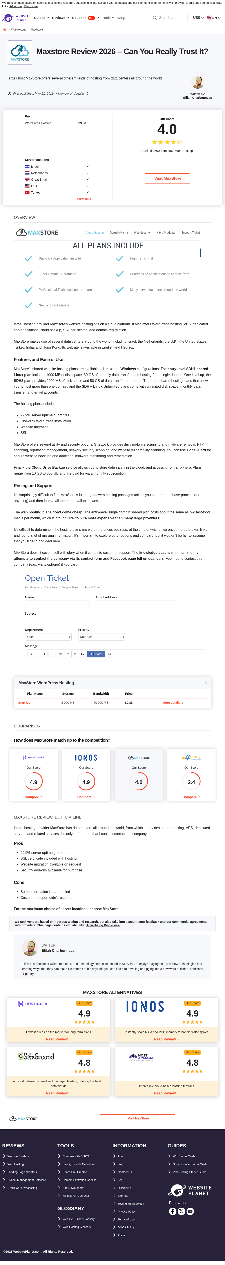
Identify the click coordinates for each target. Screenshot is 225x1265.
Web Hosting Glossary (81, 1231)
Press (122, 1240)
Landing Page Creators (26, 1176)
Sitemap (124, 1200)
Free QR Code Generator (83, 1168)
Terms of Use (129, 1224)
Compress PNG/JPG (79, 1160)
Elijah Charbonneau (197, 97)
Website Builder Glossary (84, 1223)
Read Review (57, 1043)
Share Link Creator (78, 1176)
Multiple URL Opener (80, 1200)
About (123, 1160)
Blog (122, 1168)
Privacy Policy (130, 1216)
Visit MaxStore (167, 178)
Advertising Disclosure (23, 6)
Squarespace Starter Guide (195, 1168)
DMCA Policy (129, 1232)
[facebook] (172, 1216)
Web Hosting (18, 1168)
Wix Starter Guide (187, 1160)
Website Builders (21, 1160)
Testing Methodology (135, 1208)
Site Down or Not (77, 1192)
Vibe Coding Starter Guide (195, 1176)
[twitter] (181, 1216)
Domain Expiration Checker (86, 1184)
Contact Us (127, 1176)
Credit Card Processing (27, 1200)
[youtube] (190, 1216)
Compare (31, 799)
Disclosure (127, 1192)
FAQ (121, 1184)
